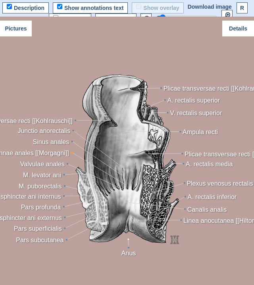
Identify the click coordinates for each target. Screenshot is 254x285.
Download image (210, 7)
